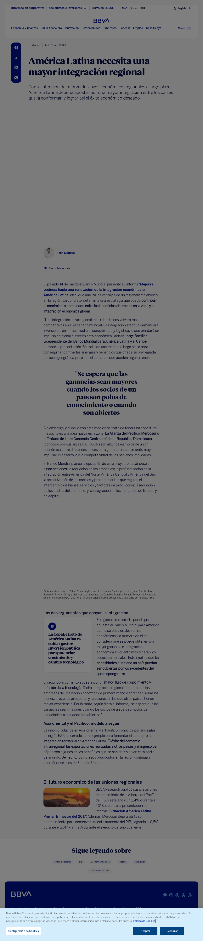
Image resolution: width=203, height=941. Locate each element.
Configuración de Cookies (23, 931)
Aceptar (145, 931)
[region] (101, 924)
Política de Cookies (144, 921)
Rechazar (172, 931)
